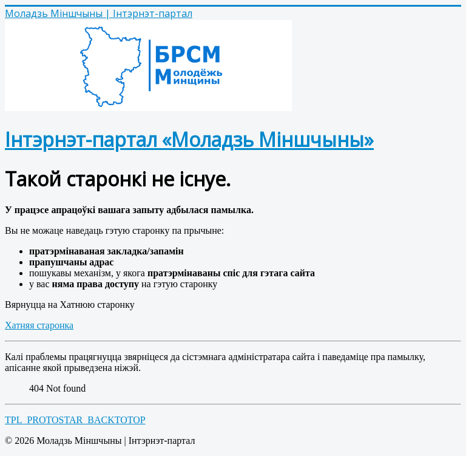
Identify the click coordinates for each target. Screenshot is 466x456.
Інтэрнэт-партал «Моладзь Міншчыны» (189, 139)
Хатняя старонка (39, 325)
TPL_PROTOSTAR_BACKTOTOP (75, 420)
